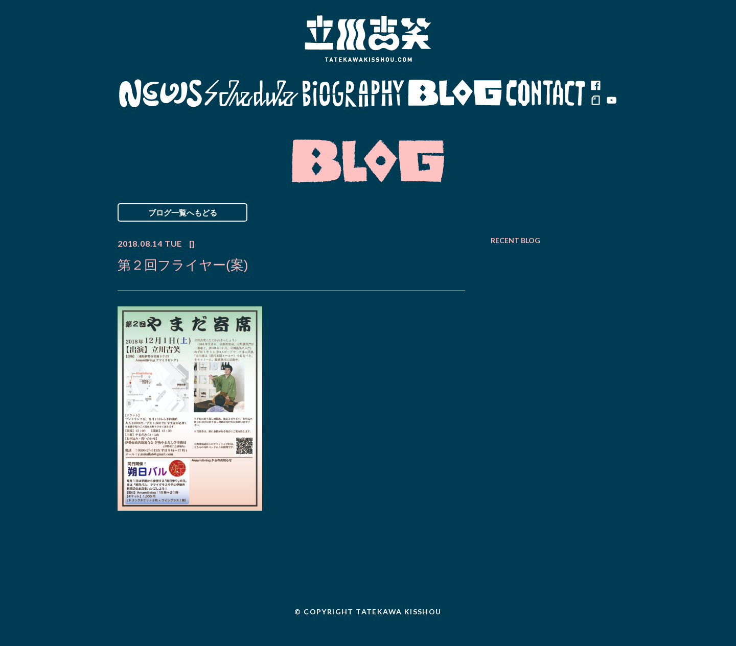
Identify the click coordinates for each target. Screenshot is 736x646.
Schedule (252, 93)
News (160, 93)
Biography (353, 93)
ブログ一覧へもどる (182, 212)
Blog (455, 93)
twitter (610, 85)
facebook (595, 85)
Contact (546, 93)
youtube (610, 101)
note (595, 101)
